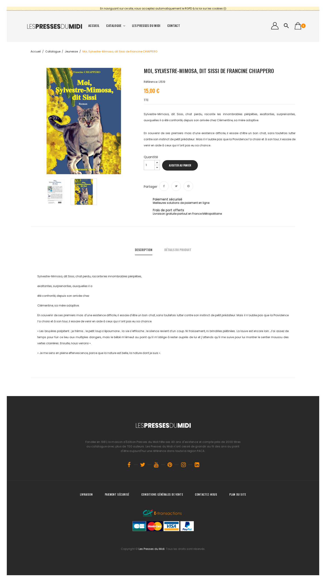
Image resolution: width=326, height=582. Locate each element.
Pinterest (188, 186)
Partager (164, 186)
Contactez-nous (206, 494)
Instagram (183, 464)
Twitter (142, 464)
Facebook (129, 464)
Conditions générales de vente (162, 494)
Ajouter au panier (180, 165)
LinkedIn (196, 464)
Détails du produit (177, 249)
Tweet (176, 186)
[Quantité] (149, 165)
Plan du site (237, 494)
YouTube (156, 464)
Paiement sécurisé (117, 494)
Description (143, 249)
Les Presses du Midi (152, 549)
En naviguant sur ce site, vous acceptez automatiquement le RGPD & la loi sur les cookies (161, 8)
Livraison (86, 494)
